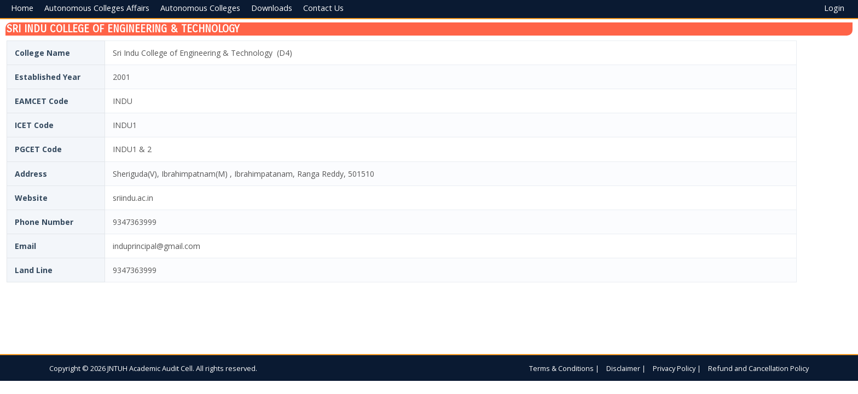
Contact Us (323, 8)
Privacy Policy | (677, 368)
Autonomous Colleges (200, 8)
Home (22, 8)
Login (834, 8)
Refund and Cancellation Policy (758, 368)
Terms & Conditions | (564, 368)
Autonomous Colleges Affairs (96, 8)
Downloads (271, 8)
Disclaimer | (626, 368)
